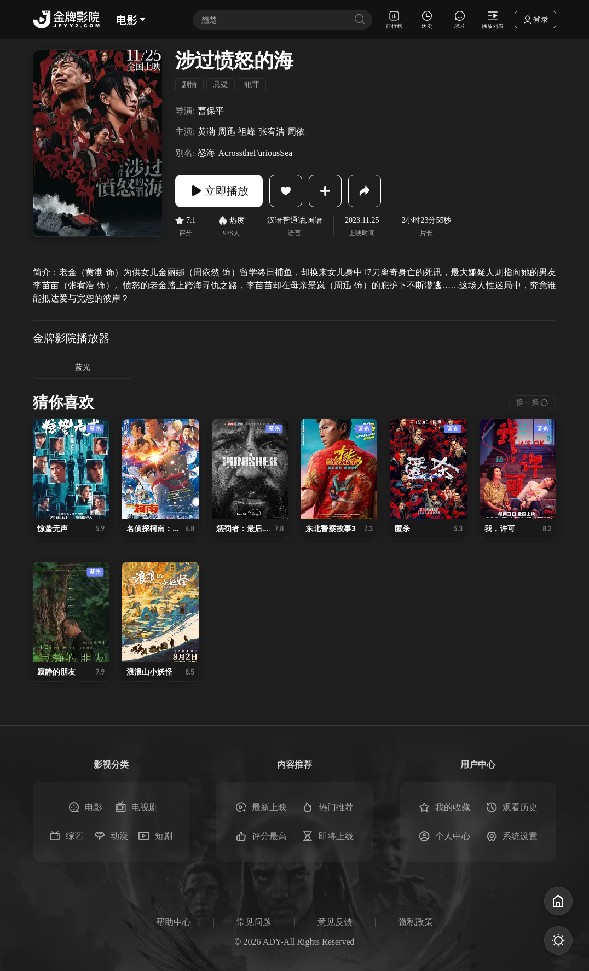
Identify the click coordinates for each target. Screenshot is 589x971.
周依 (296, 131)
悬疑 (220, 84)
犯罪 (251, 84)
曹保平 (211, 110)
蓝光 (82, 367)
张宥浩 (271, 131)
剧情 (189, 84)
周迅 (226, 131)
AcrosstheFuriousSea (255, 153)
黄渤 (206, 131)
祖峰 (247, 131)
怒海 (206, 153)
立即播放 (219, 190)
